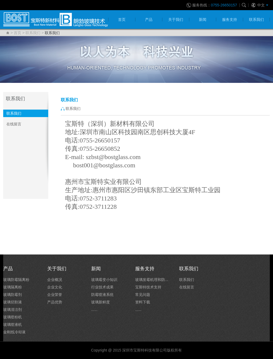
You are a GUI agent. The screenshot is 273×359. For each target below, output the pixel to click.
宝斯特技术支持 (148, 287)
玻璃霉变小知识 (104, 279)
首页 (17, 33)
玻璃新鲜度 (100, 302)
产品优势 (54, 302)
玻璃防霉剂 (12, 294)
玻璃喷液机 (12, 324)
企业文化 (54, 287)
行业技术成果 (102, 287)
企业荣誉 (54, 294)
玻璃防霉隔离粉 (16, 279)
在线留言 (13, 124)
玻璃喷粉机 (12, 317)
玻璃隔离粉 (12, 287)
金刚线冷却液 (14, 332)
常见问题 (142, 294)
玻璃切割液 (12, 302)
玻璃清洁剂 (12, 309)
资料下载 (142, 302)
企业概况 (54, 279)
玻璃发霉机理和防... (151, 279)
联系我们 (33, 33)
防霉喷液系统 (102, 294)
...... (94, 309)
